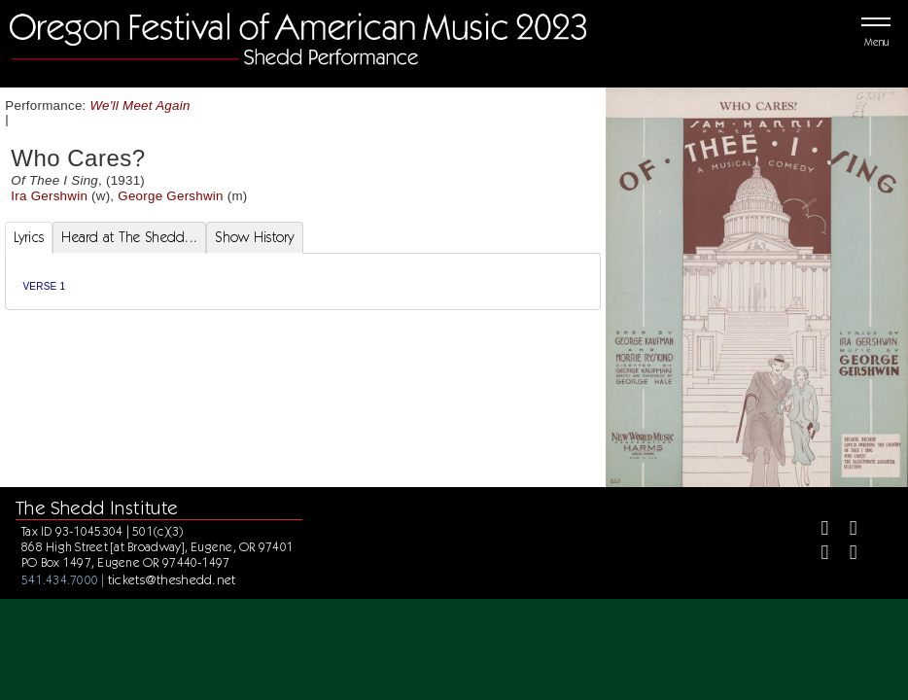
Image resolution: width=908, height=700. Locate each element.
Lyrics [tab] (29, 237)
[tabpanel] (303, 281)
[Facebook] (817, 530)
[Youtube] (845, 554)
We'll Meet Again (140, 105)
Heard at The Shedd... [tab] (129, 237)
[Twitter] (845, 530)
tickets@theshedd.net (172, 579)
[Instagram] (817, 554)
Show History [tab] (254, 237)
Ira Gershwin (49, 196)
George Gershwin (170, 196)
